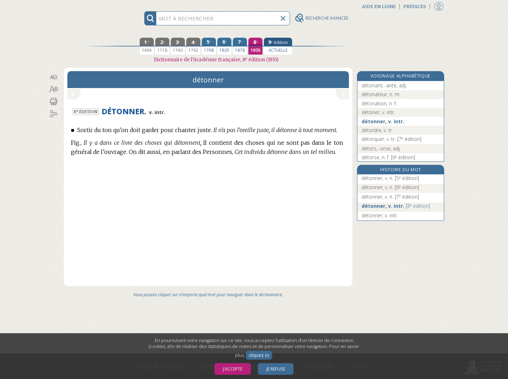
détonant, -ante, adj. (384, 85)
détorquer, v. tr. (392, 139)
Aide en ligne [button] (379, 6)
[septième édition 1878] (240, 46)
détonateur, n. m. (381, 94)
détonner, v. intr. (383, 121)
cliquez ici (259, 355)
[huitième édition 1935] (255, 46)
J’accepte (232, 369)
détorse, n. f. (388, 157)
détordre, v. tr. (377, 130)
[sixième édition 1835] (224, 46)
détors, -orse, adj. (381, 148)
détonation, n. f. (379, 103)
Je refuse (275, 369)
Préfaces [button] (414, 6)
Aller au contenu (91, 6)
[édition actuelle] (278, 46)
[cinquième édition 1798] (209, 46)
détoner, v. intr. (378, 112)
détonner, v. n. (390, 178)
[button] (54, 77)
